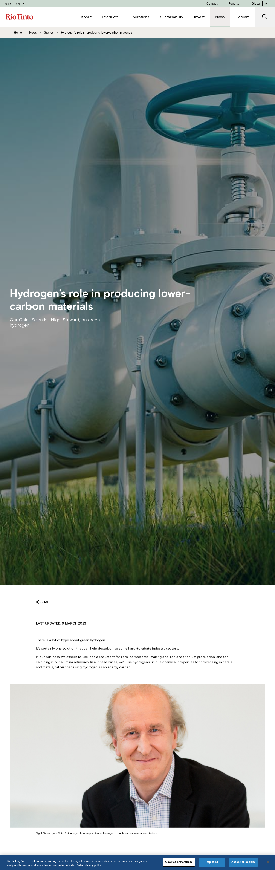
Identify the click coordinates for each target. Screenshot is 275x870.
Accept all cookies (243, 862)
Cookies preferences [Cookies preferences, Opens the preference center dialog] (178, 862)
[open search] (265, 17)
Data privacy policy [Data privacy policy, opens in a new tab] (89, 865)
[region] (137, 862)
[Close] (268, 862)
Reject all (212, 862)
